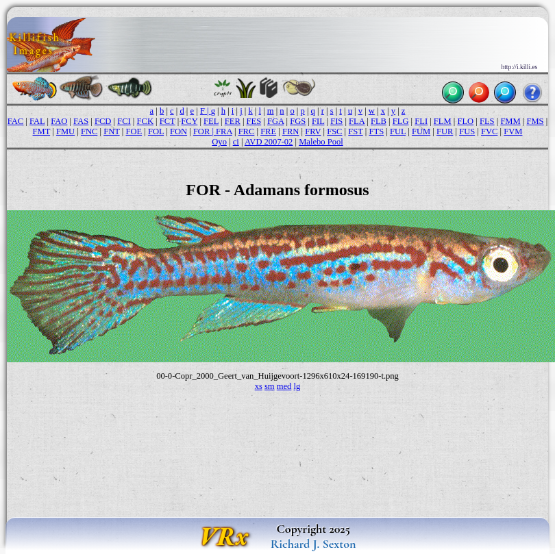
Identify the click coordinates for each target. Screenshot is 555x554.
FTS (376, 131)
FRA (224, 131)
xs (258, 386)
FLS (487, 121)
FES (254, 121)
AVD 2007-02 (269, 142)
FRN (290, 131)
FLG (401, 121)
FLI (421, 121)
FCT (167, 121)
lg (297, 386)
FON (178, 131)
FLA (357, 121)
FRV (313, 131)
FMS (534, 121)
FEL (211, 121)
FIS (336, 121)
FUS (467, 131)
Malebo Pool (321, 142)
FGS (298, 121)
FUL (398, 131)
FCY (189, 121)
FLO (465, 121)
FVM (513, 131)
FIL (318, 121)
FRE (268, 131)
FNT (111, 131)
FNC (89, 131)
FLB (378, 121)
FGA (275, 121)
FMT (42, 131)
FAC (15, 121)
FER (233, 121)
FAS (80, 121)
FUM (421, 131)
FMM (510, 121)
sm (269, 386)
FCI (124, 121)
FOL (156, 131)
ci (236, 142)
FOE (133, 131)
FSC (334, 131)
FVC (489, 131)
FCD (103, 121)
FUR (444, 131)
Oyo (219, 142)
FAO (59, 121)
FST (355, 131)
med (284, 386)
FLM (443, 121)
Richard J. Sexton (313, 543)
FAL (37, 121)
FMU (65, 131)
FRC (246, 131)
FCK (145, 121)
